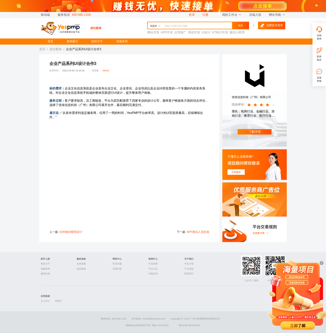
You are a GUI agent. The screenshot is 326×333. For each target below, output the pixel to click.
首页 (50, 41)
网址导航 (277, 15)
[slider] (262, 105)
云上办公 (45, 301)
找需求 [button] (155, 26)
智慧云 (58, 301)
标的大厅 (97, 41)
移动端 (45, 15)
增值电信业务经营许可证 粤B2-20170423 (147, 325)
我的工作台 (231, 15)
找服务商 (122, 41)
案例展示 (72, 41)
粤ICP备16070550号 (189, 325)
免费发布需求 (271, 25)
